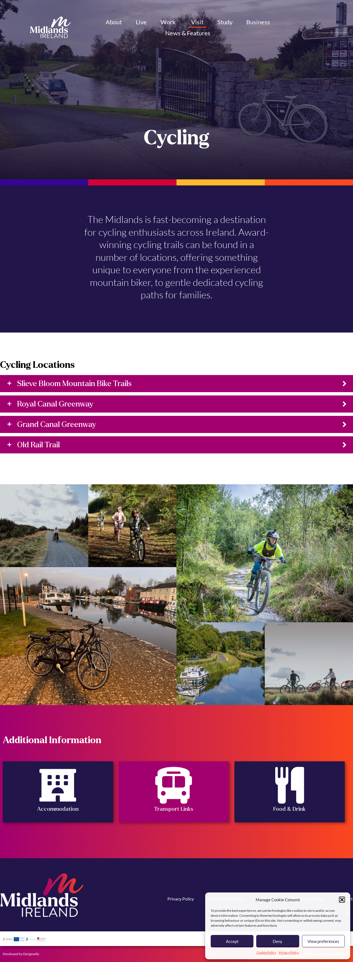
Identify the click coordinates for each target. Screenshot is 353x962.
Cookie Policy (266, 952)
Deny (277, 941)
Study (224, 22)
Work (169, 22)
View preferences (323, 941)
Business (259, 22)
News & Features (188, 33)
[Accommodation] (57, 785)
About (114, 22)
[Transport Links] (173, 785)
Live (141, 22)
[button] (342, 899)
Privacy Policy (289, 952)
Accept (232, 941)
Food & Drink (289, 809)
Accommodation (58, 809)
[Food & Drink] (289, 785)
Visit (197, 22)
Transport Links (173, 809)
